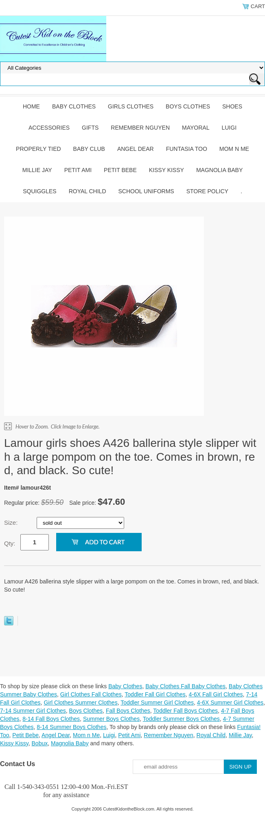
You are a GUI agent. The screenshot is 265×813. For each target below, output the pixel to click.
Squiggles (39, 191)
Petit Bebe (120, 170)
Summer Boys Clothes (111, 719)
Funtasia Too (186, 149)
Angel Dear (135, 149)
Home (31, 106)
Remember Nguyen (140, 127)
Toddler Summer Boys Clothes (181, 719)
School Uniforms (146, 191)
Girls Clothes (130, 106)
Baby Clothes (74, 106)
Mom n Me (234, 149)
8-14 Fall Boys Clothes (51, 719)
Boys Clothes (188, 106)
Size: (12, 522)
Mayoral (195, 127)
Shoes (232, 106)
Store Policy (207, 191)
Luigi (229, 127)
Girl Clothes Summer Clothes (80, 702)
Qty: (9, 543)
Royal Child (87, 191)
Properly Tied (38, 149)
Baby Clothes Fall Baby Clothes (185, 686)
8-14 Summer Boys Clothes (71, 727)
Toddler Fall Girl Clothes (155, 694)
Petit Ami (78, 170)
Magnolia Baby (219, 170)
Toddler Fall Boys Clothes (185, 710)
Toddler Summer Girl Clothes (157, 702)
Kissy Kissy (166, 170)
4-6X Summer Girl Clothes (230, 702)
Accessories (49, 127)
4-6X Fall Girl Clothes (215, 694)
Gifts (90, 127)
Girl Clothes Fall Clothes (91, 694)
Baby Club (89, 149)
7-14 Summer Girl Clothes (33, 710)
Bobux (40, 743)
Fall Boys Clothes (128, 710)
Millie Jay (37, 170)
